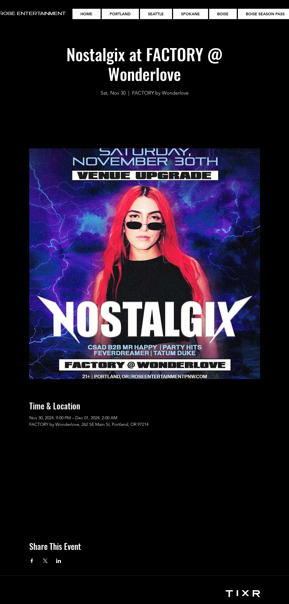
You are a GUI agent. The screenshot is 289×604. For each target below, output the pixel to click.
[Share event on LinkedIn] (58, 561)
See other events (144, 122)
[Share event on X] (45, 561)
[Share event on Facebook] (31, 561)
